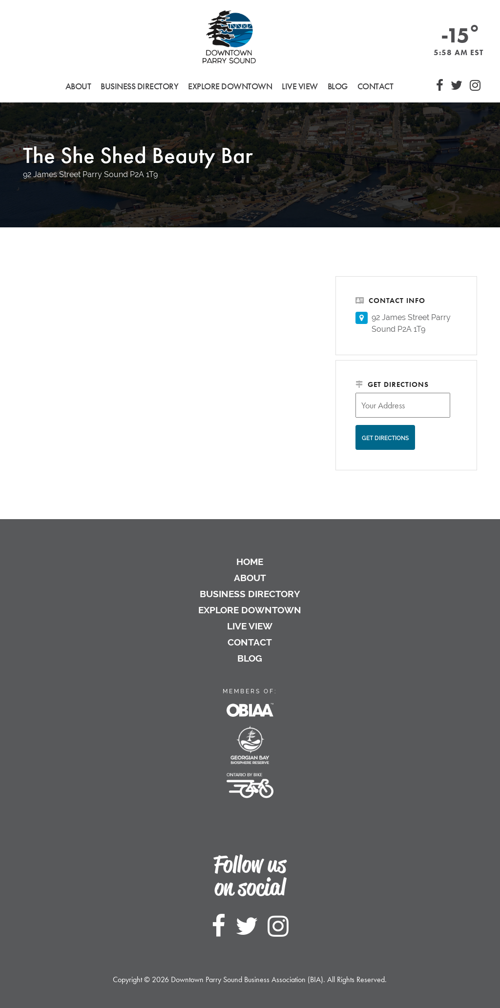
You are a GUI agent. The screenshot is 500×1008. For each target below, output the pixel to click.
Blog (338, 86)
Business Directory (250, 593)
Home (249, 561)
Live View (300, 86)
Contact (375, 86)
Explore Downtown (249, 610)
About (250, 577)
